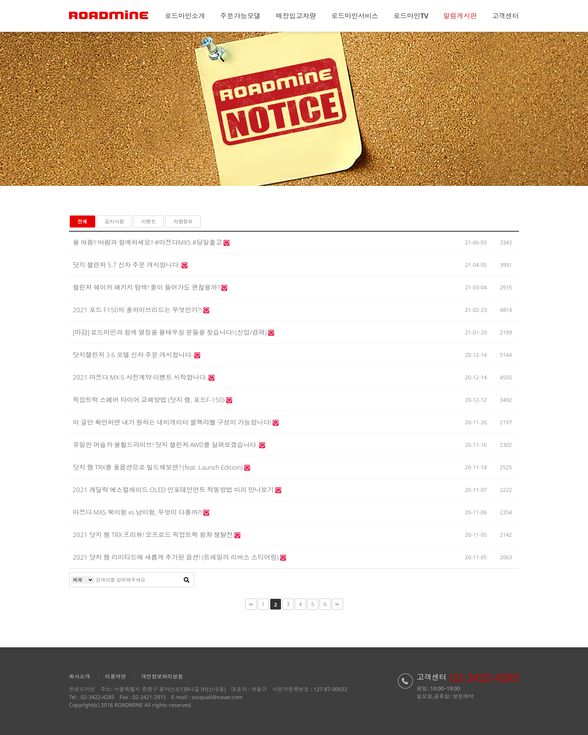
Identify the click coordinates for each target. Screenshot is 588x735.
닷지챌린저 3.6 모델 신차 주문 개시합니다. (133, 354)
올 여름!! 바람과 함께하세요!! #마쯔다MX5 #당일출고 (148, 242)
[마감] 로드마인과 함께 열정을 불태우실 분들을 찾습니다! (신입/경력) (170, 332)
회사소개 (79, 676)
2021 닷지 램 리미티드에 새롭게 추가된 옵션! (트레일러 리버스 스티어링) (176, 557)
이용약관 (115, 676)
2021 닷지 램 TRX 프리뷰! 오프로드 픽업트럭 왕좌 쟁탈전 (153, 534)
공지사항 (114, 221)
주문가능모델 (240, 15)
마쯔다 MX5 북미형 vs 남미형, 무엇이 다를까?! (138, 512)
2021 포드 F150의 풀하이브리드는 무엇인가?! (138, 309)
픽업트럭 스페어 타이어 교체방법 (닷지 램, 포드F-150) (149, 399)
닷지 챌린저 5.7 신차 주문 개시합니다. (127, 264)
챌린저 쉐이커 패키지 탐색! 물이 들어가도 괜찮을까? (147, 287)
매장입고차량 (296, 15)
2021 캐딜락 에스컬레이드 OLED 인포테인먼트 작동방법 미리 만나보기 (174, 489)
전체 (82, 221)
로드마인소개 (185, 15)
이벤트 (148, 221)
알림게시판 (460, 15)
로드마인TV (410, 15)
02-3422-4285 (97, 697)
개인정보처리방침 (162, 676)
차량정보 (183, 221)
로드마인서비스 (354, 15)
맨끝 (337, 604)
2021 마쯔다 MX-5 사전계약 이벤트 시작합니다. (140, 377)
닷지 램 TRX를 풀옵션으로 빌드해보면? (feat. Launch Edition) (158, 467)
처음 (250, 604)
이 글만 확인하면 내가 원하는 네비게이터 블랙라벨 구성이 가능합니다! (173, 422)
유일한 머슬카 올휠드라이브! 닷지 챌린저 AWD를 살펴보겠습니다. (166, 444)
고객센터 (505, 15)
